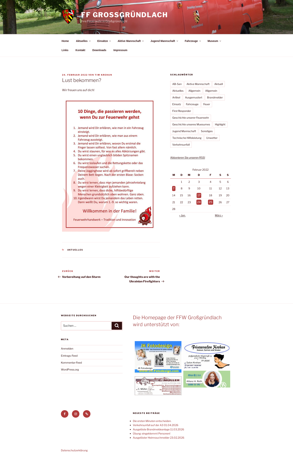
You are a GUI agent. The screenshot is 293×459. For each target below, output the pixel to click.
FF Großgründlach (124, 15)
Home (65, 40)
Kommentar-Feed (71, 362)
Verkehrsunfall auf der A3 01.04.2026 (155, 425)
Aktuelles (83, 40)
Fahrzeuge (193, 40)
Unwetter (212, 137)
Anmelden (67, 348)
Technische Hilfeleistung (186, 137)
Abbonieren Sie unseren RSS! (187, 157)
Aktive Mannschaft (131, 40)
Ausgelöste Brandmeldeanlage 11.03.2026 (158, 429)
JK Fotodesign (145, 368)
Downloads (99, 50)
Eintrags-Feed (69, 355)
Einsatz (176, 104)
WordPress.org (70, 369)
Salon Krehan (193, 362)
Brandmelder (215, 97)
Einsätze (104, 40)
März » (219, 214)
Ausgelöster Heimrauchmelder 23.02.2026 (158, 437)
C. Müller (142, 389)
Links (65, 50)
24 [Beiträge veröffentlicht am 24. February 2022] (199, 201)
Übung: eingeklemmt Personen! (151, 433)
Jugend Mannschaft (164, 40)
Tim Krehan (103, 75)
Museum (215, 40)
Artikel (176, 97)
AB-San (177, 84)
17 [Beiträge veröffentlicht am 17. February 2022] (199, 194)
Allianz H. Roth (194, 381)
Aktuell (218, 84)
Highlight (220, 124)
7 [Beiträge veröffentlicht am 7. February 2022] (173, 188)
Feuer (206, 104)
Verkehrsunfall (181, 144)
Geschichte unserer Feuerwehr (190, 117)
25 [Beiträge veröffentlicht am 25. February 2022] (210, 201)
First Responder (181, 110)
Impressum (120, 50)
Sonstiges (207, 131)
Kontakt (80, 50)
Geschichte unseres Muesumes (191, 124)
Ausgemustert (193, 97)
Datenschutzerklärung (74, 450)
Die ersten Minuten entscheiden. (152, 421)
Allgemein (194, 90)
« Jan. (182, 214)
